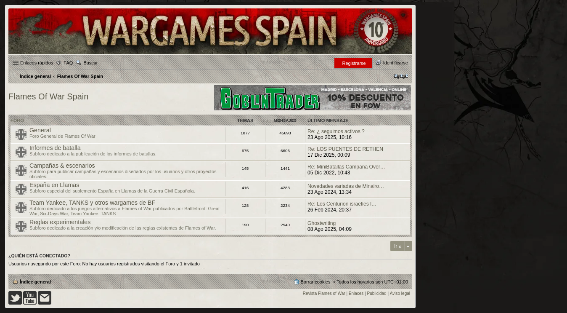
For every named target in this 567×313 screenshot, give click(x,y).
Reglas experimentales (59, 222)
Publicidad (377, 293)
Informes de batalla (55, 147)
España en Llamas (54, 185)
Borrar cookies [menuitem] (316, 281)
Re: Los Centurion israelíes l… (341, 204)
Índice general (35, 281)
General (40, 130)
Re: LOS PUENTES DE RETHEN (345, 149)
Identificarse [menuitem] (395, 62)
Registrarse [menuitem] (354, 63)
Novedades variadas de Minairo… (345, 186)
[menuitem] (401, 76)
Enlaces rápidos (36, 62)
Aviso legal (400, 293)
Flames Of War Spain (48, 96)
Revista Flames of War (324, 293)
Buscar (90, 62)
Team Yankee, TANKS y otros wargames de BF (92, 202)
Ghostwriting (321, 223)
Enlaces (356, 293)
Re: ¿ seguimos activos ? (336, 131)
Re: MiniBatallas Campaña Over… (346, 167)
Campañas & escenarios (62, 165)
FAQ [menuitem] (68, 62)
